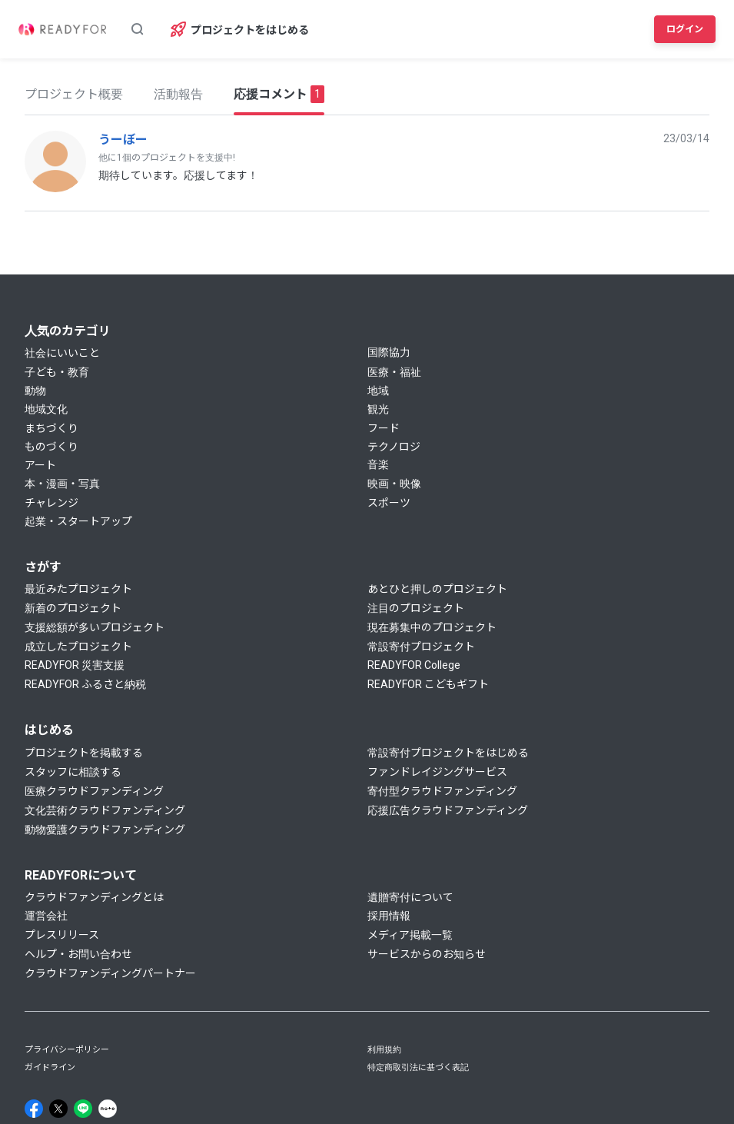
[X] (58, 1108)
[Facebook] (34, 1108)
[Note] (107, 1108)
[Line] (83, 1108)
